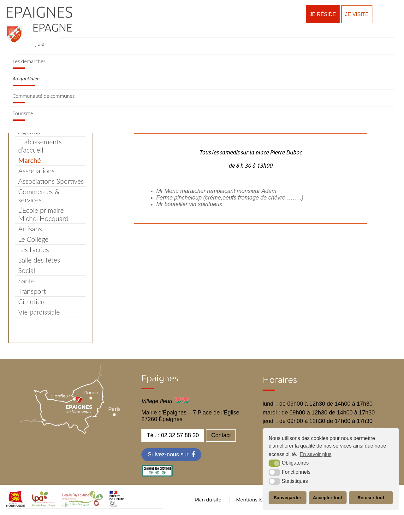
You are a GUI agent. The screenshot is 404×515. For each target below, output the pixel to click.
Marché (29, 160)
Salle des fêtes (39, 260)
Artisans (30, 229)
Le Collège (33, 239)
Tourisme (23, 113)
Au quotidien (26, 78)
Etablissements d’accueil (40, 146)
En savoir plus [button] (316, 454)
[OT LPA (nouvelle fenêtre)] (82, 505)
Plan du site (208, 500)
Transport (32, 291)
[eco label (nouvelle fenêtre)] (157, 475)
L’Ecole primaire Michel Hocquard (43, 214)
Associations (36, 171)
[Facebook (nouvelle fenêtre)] (171, 454)
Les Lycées (33, 250)
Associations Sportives (51, 181)
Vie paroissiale (39, 312)
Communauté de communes (44, 96)
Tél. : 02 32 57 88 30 (173, 435)
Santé (26, 281)
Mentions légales (255, 500)
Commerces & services (39, 196)
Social (26, 270)
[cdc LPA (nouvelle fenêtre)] (43, 505)
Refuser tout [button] (370, 497)
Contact (221, 435)
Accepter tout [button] (327, 497)
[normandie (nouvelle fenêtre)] (15, 505)
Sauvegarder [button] (287, 497)
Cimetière (32, 302)
